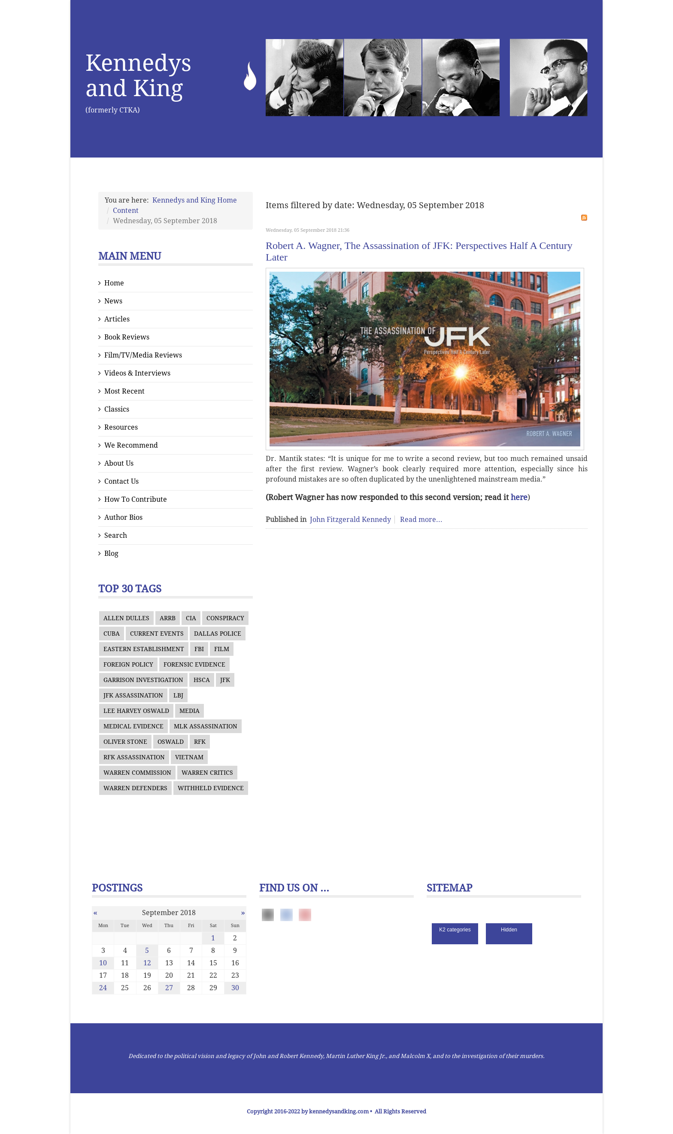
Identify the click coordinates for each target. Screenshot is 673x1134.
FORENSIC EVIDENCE (194, 664)
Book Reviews (126, 337)
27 (169, 988)
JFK (225, 679)
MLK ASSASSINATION (205, 726)
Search (115, 535)
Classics (116, 409)
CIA (191, 618)
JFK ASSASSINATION (133, 695)
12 (147, 963)
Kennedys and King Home (194, 200)
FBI (199, 649)
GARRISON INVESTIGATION (143, 679)
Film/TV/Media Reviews (143, 355)
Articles (117, 319)
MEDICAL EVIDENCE (133, 726)
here (519, 497)
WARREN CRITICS (207, 772)
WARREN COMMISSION (137, 772)
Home (114, 283)
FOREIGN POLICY (128, 664)
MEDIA (189, 710)
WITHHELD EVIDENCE (211, 788)
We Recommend (131, 445)
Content (126, 210)
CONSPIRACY (225, 618)
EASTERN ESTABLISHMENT (143, 649)
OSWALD (171, 741)
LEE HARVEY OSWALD (136, 710)
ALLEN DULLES (126, 618)
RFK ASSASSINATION (134, 757)
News (113, 301)
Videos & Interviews (137, 373)
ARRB (168, 618)
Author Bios (123, 517)
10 (103, 963)
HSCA (202, 679)
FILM (221, 649)
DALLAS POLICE (217, 633)
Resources (121, 427)
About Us (118, 463)
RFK (200, 741)
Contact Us (121, 481)
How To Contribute (135, 499)
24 (103, 988)
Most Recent (124, 391)
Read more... (421, 519)
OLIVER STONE (125, 741)
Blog (111, 553)
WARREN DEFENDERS (135, 788)
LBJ (178, 695)
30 (235, 988)
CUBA (111, 633)
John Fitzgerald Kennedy (350, 519)
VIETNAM (189, 757)
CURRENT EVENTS (157, 633)
